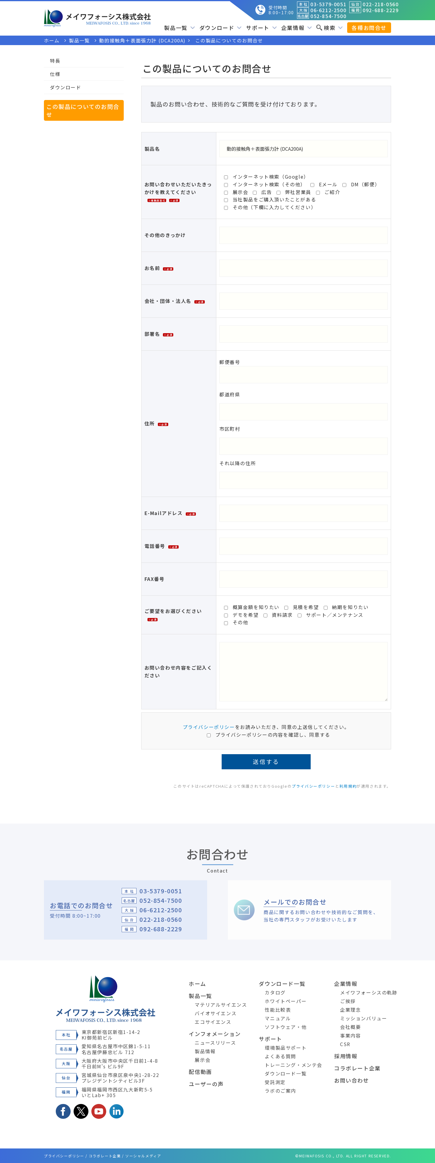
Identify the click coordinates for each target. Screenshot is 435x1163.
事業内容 (350, 1035)
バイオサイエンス (215, 1013)
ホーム (197, 983)
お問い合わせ (351, 1080)
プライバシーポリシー (209, 726)
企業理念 (350, 1009)
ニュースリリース (215, 1042)
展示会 (202, 1059)
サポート (261, 27)
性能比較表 (278, 1009)
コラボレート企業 (357, 1068)
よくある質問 (280, 1056)
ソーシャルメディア (143, 1155)
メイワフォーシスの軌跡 (369, 992)
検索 (329, 27)
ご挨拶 (348, 1001)
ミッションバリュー (363, 1018)
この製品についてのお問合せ (82, 110)
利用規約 (348, 786)
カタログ (275, 992)
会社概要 (350, 1026)
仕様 (55, 73)
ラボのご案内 (280, 1090)
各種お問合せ (369, 27)
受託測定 (275, 1082)
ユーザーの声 (206, 1084)
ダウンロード (220, 27)
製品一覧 (179, 27)
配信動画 (200, 1071)
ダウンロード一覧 (282, 983)
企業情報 (296, 27)
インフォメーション (215, 1034)
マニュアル (278, 1018)
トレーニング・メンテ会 (293, 1064)
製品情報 (205, 1051)
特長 (55, 60)
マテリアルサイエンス (221, 1004)
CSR (345, 1044)
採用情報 (345, 1056)
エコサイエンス (213, 1021)
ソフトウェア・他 (286, 1026)
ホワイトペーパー (286, 1001)
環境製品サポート (286, 1047)
